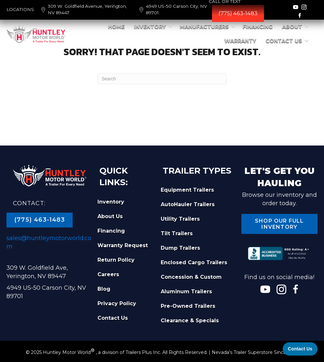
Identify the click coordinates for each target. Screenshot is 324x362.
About (292, 27)
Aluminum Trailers (186, 291)
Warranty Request (122, 245)
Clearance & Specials (190, 320)
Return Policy (116, 260)
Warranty (240, 41)
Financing (258, 27)
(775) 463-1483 (238, 13)
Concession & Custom (191, 277)
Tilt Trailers (177, 233)
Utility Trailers (180, 219)
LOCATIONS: (20, 9)
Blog (103, 289)
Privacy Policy (116, 303)
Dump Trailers (180, 248)
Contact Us (284, 41)
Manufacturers (204, 27)
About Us (110, 216)
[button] (170, 27)
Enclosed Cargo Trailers (194, 262)
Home (116, 27)
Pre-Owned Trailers (188, 306)
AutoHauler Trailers (188, 204)
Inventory (150, 27)
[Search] (162, 78)
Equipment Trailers (187, 190)
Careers (108, 274)
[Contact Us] (300, 349)
